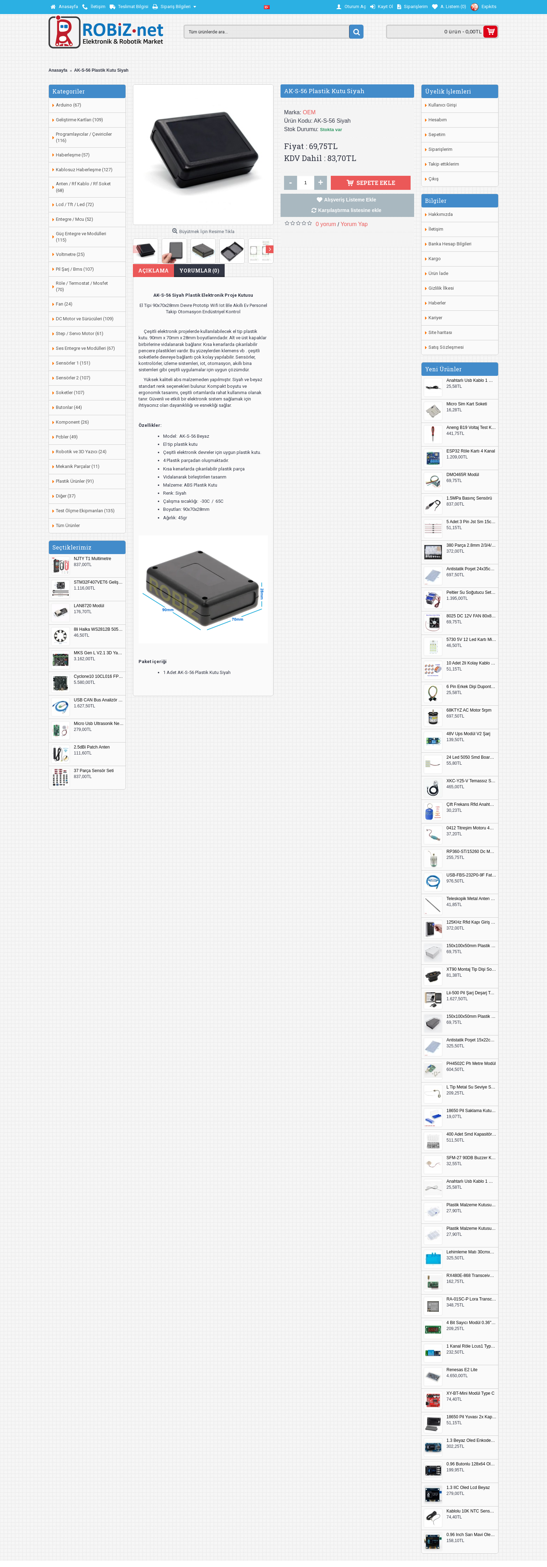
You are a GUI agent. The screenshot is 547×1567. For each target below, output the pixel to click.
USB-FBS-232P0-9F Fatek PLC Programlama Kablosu (471, 875)
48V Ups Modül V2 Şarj (468, 734)
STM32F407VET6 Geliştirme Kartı (99, 582)
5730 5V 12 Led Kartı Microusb (471, 639)
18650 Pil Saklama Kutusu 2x (471, 1111)
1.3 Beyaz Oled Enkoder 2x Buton (471, 1440)
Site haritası (440, 332)
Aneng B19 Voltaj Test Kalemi (471, 427)
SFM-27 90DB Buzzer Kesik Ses (471, 1158)
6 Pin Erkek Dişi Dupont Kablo (471, 687)
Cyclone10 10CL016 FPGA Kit (99, 676)
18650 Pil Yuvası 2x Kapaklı (471, 1417)
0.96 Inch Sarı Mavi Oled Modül (471, 1535)
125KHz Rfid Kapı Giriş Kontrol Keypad (471, 922)
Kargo (435, 258)
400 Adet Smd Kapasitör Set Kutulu (471, 1134)
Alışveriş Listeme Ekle (350, 200)
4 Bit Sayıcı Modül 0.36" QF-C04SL (471, 1323)
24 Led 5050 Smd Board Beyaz (471, 757)
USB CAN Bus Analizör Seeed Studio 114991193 (99, 700)
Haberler (437, 303)
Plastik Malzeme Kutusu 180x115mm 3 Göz (471, 1228)
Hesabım (438, 119)
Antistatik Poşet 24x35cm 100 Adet (471, 569)
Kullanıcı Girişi (443, 105)
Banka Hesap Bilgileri (450, 243)
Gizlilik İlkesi (441, 288)
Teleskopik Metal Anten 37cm (471, 899)
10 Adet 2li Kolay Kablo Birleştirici (471, 663)
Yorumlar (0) (199, 270)
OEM (309, 112)
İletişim (436, 229)
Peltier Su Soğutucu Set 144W (471, 592)
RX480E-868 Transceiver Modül (471, 1275)
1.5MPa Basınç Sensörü (469, 498)
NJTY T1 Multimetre (92, 559)
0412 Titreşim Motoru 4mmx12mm (471, 828)
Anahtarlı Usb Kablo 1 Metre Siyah (471, 380)
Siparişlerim (440, 149)
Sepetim (437, 134)
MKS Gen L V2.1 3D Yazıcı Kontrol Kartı (99, 653)
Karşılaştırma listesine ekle (349, 210)
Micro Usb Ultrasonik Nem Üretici (99, 723)
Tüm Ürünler (68, 525)
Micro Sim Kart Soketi (466, 404)
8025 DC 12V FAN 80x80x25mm (471, 616)
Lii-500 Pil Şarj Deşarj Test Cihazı (471, 993)
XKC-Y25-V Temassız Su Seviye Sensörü (471, 781)
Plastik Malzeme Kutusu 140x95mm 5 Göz (471, 1205)
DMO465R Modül (462, 475)
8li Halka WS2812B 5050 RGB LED (99, 629)
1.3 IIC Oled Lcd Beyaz (468, 1487)
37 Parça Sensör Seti (94, 771)
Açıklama (153, 270)
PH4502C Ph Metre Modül (471, 1063)
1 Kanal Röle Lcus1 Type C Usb (471, 1346)
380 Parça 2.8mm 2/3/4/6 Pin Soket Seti (471, 545)
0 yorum (326, 224)
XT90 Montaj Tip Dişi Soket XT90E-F (471, 969)
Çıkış (434, 178)
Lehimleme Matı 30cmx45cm (471, 1252)
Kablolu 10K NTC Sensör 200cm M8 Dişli (471, 1511)
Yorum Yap (354, 224)
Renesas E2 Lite (461, 1370)
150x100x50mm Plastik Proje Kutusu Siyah (471, 1016)
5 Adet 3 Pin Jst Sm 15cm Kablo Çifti (471, 522)
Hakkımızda (441, 214)
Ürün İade (438, 273)
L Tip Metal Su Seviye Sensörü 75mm (471, 1087)
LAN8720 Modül (89, 606)
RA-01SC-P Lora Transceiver (471, 1299)
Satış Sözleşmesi (446, 347)
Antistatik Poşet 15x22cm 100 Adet (471, 1040)
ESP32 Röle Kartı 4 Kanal (470, 451)
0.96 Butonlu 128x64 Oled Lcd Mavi (471, 1464)
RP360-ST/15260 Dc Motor (471, 851)
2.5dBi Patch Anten (92, 747)
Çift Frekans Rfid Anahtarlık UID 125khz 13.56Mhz (471, 804)
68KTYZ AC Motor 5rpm (468, 710)
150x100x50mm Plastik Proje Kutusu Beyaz (471, 946)
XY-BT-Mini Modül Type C (470, 1393)
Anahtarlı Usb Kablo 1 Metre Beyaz (471, 1181)
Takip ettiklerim (444, 164)
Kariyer (435, 317)
